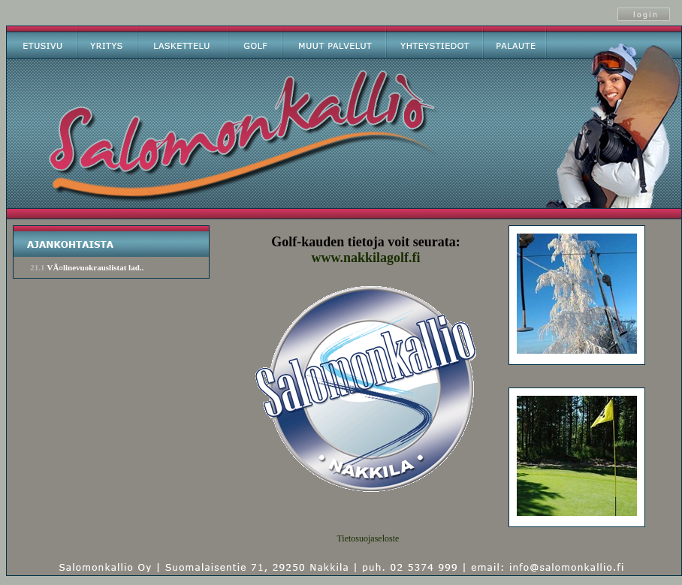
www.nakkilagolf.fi (365, 257)
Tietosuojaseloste (367, 538)
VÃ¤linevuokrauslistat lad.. (95, 267)
